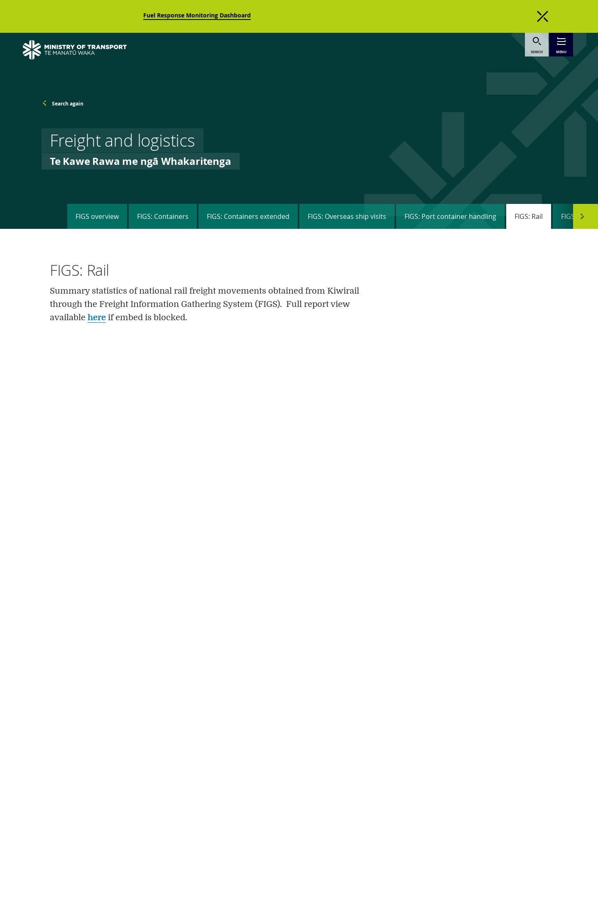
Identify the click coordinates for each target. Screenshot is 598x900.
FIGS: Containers (163, 216)
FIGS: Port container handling (450, 216)
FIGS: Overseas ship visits (347, 216)
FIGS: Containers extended (248, 216)
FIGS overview (97, 216)
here (97, 317)
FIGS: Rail (529, 216)
